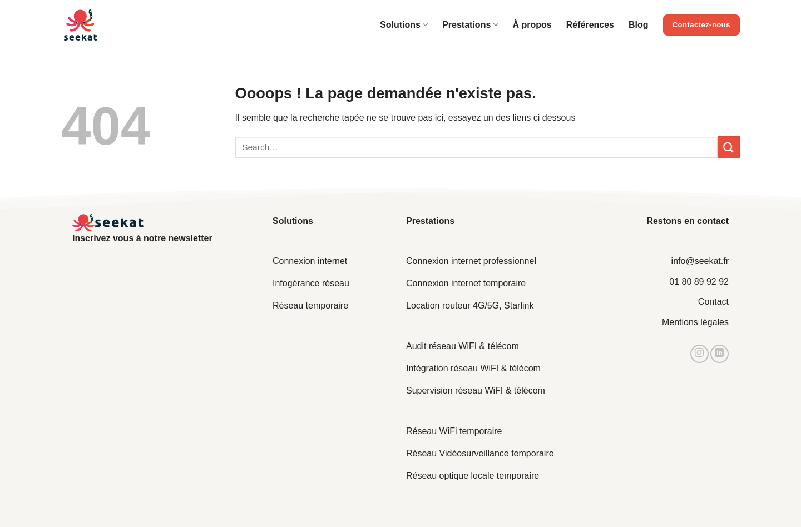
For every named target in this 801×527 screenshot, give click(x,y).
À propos (532, 24)
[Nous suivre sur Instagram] (699, 354)
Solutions (404, 24)
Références (590, 24)
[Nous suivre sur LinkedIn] (719, 354)
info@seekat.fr (700, 261)
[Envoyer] (729, 147)
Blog (639, 24)
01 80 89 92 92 (699, 281)
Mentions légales (695, 322)
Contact (713, 301)
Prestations (470, 24)
